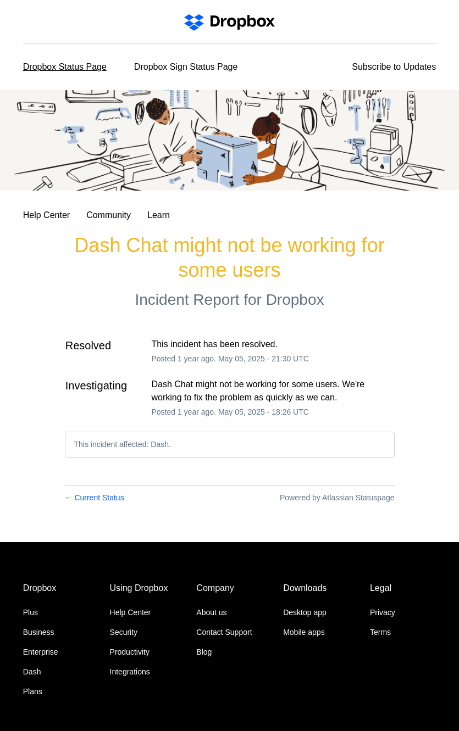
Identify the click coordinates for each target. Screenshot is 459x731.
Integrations (130, 671)
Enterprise (40, 652)
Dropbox (295, 299)
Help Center (46, 215)
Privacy (382, 612)
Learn (158, 215)
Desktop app (305, 612)
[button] (394, 67)
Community (108, 215)
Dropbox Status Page (65, 66)
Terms (380, 632)
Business (38, 632)
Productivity (130, 652)
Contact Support (224, 632)
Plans (32, 691)
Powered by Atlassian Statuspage (337, 497)
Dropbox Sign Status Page (186, 66)
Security (124, 632)
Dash (32, 671)
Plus (30, 612)
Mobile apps (304, 632)
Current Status (94, 497)
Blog (204, 652)
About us (211, 612)
